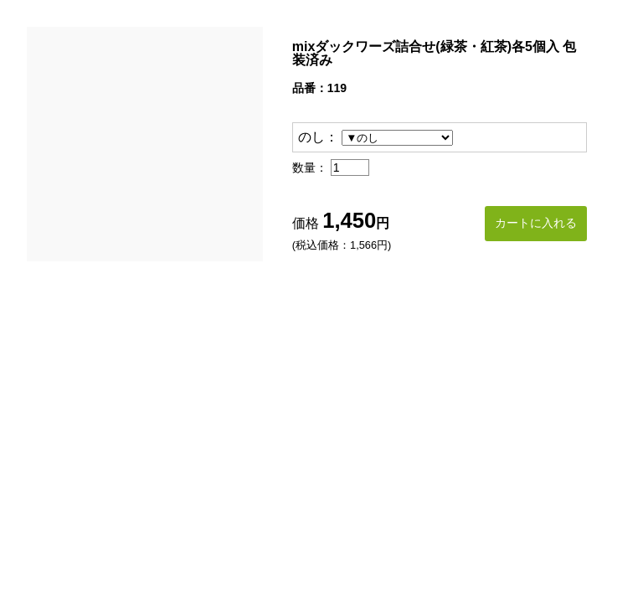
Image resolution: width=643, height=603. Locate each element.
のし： (318, 137)
